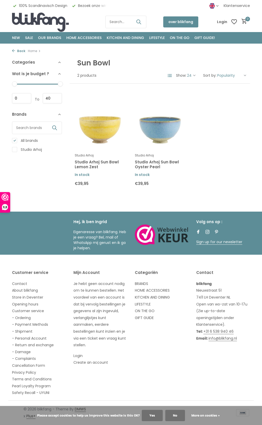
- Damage (21, 351)
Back (18, 51)
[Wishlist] (234, 22)
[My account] (222, 22)
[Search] (125, 22)
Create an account (90, 362)
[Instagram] (207, 232)
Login (78, 355)
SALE (29, 37)
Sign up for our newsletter (219, 241)
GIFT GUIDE (144, 317)
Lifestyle (157, 37)
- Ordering (21, 317)
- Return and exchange (33, 345)
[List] (170, 75)
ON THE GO (179, 37)
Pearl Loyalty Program (31, 386)
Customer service (28, 310)
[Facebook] (198, 232)
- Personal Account (29, 338)
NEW (16, 37)
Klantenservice (237, 5)
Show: (181, 75)
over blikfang (180, 21)
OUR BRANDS (49, 37)
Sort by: (209, 75)
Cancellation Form (28, 365)
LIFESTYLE (143, 304)
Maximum (52, 98)
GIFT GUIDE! (204, 37)
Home (34, 51)
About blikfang (25, 290)
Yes (152, 415)
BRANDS (141, 283)
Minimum (21, 98)
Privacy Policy (24, 372)
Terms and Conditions (32, 379)
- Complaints (24, 358)
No (175, 415)
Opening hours (25, 304)
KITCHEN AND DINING (125, 37)
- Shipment (22, 331)
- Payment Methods (30, 324)
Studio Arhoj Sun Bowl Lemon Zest (97, 165)
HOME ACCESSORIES (84, 37)
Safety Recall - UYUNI (30, 392)
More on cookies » (205, 415)
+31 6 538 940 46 (218, 331)
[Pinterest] (217, 232)
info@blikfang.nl (223, 338)
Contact (19, 283)
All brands (25, 140)
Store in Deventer (27, 297)
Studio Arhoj (27, 149)
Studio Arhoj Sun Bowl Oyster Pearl (157, 165)
